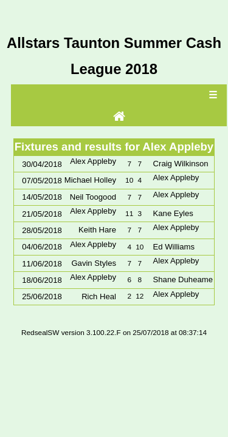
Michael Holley (90, 180)
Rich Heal (98, 296)
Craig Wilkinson (181, 163)
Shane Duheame (183, 279)
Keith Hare (97, 229)
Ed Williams (174, 246)
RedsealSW (40, 332)
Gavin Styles (93, 263)
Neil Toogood (93, 197)
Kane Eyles (173, 213)
